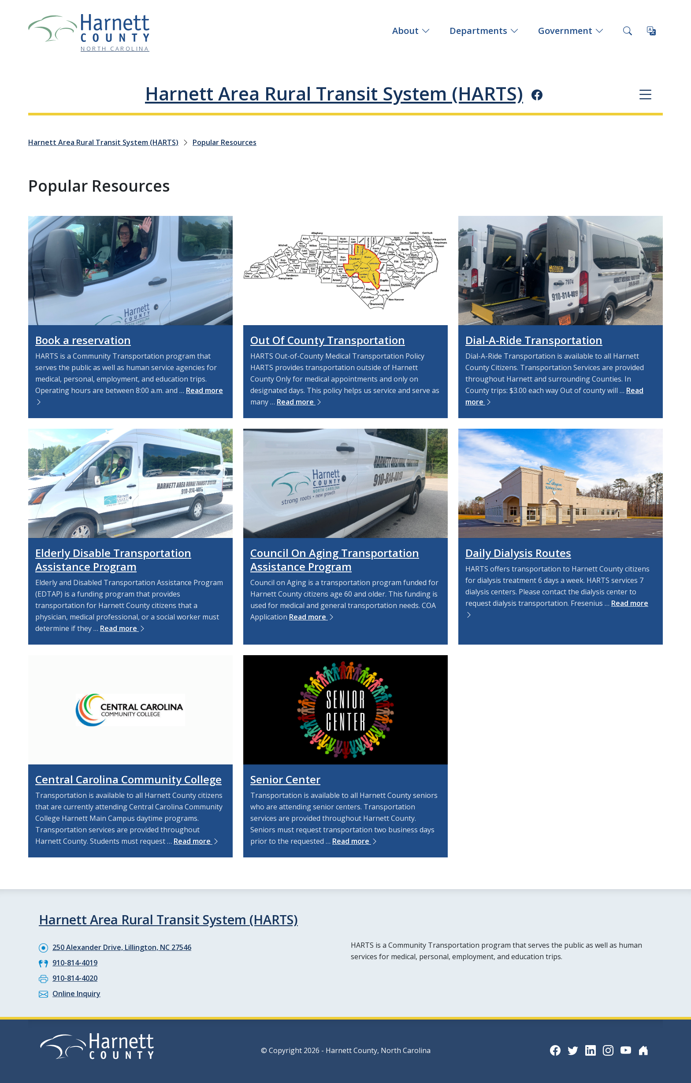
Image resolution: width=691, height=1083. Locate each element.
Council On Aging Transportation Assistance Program (334, 559)
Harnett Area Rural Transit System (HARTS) (334, 93)
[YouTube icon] (625, 1050)
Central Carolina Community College (128, 779)
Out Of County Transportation (327, 340)
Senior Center (285, 779)
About (411, 31)
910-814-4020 (74, 978)
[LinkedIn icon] (590, 1050)
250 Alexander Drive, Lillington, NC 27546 (121, 947)
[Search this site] (627, 31)
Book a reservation (83, 340)
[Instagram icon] (608, 1050)
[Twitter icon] (573, 1050)
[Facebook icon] (536, 94)
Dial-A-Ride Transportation (533, 340)
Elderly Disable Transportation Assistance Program (113, 559)
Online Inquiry (76, 993)
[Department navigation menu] (645, 94)
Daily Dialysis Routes (518, 552)
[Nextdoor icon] (643, 1050)
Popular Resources (224, 142)
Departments (484, 31)
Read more (300, 402)
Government (571, 31)
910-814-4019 (74, 963)
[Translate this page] (651, 31)
